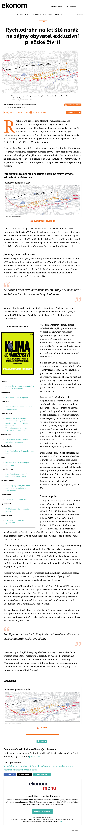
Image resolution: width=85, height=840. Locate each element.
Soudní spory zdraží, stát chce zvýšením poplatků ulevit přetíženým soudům (17, 488)
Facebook (11, 774)
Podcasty (58, 14)
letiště (28, 112)
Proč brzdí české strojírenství (17, 398)
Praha (6, 112)
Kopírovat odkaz (43, 774)
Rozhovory (37, 14)
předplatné (34, 756)
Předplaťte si (56, 6)
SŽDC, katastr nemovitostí (24, 100)
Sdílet (43, 741)
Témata (27, 14)
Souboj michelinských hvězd (16, 500)
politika (12, 112)
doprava (20, 112)
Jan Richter (8, 105)
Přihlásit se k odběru (42, 811)
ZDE (61, 821)
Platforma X (26, 774)
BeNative (80, 15)
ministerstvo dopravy (39, 112)
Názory (20, 14)
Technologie (47, 14)
